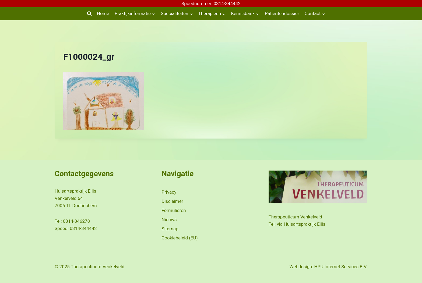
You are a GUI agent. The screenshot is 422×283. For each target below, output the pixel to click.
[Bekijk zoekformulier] (89, 14)
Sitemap (169, 228)
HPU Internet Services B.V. (340, 266)
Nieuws (169, 219)
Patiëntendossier (282, 13)
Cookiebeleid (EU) (179, 237)
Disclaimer (172, 201)
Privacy (168, 192)
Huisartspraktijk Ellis (304, 224)
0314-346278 (76, 221)
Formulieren (173, 210)
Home (103, 13)
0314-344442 (227, 3)
